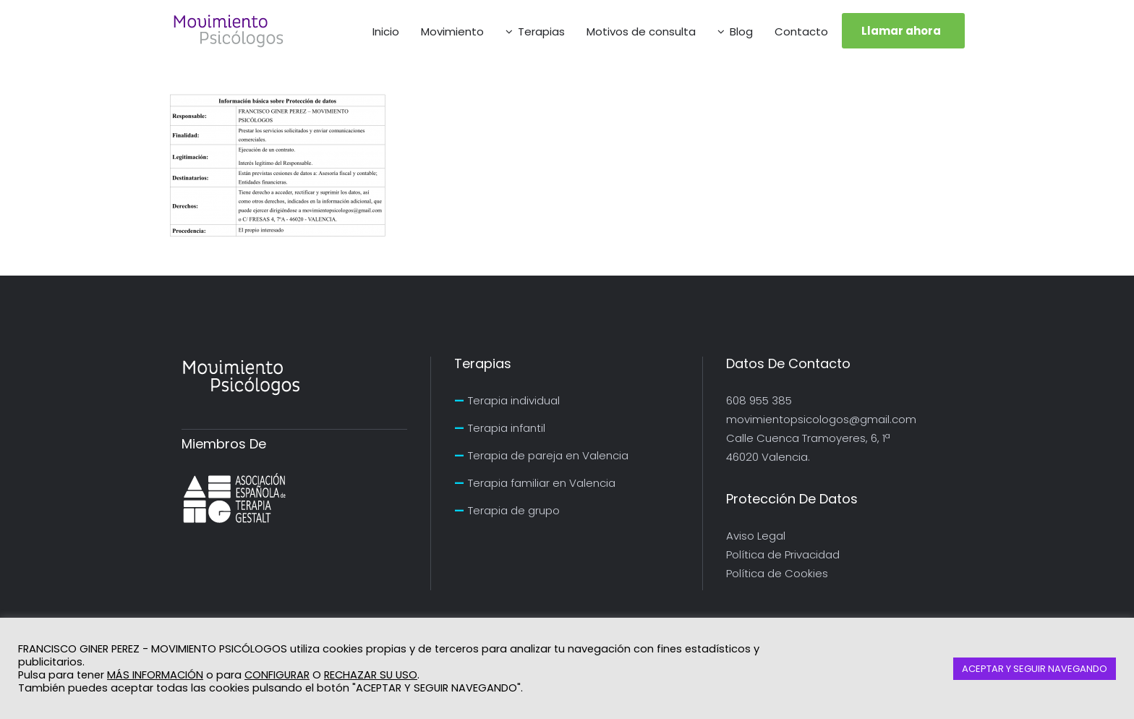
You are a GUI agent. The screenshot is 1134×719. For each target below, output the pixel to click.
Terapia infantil (506, 427)
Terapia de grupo (514, 510)
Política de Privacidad (783, 554)
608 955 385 (759, 400)
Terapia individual (514, 400)
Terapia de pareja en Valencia (548, 455)
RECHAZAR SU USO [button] (370, 675)
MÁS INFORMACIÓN (155, 675)
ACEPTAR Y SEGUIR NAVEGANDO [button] (1034, 669)
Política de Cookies (777, 573)
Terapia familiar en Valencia (541, 482)
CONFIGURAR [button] (277, 675)
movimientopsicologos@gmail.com (821, 419)
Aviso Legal (755, 535)
